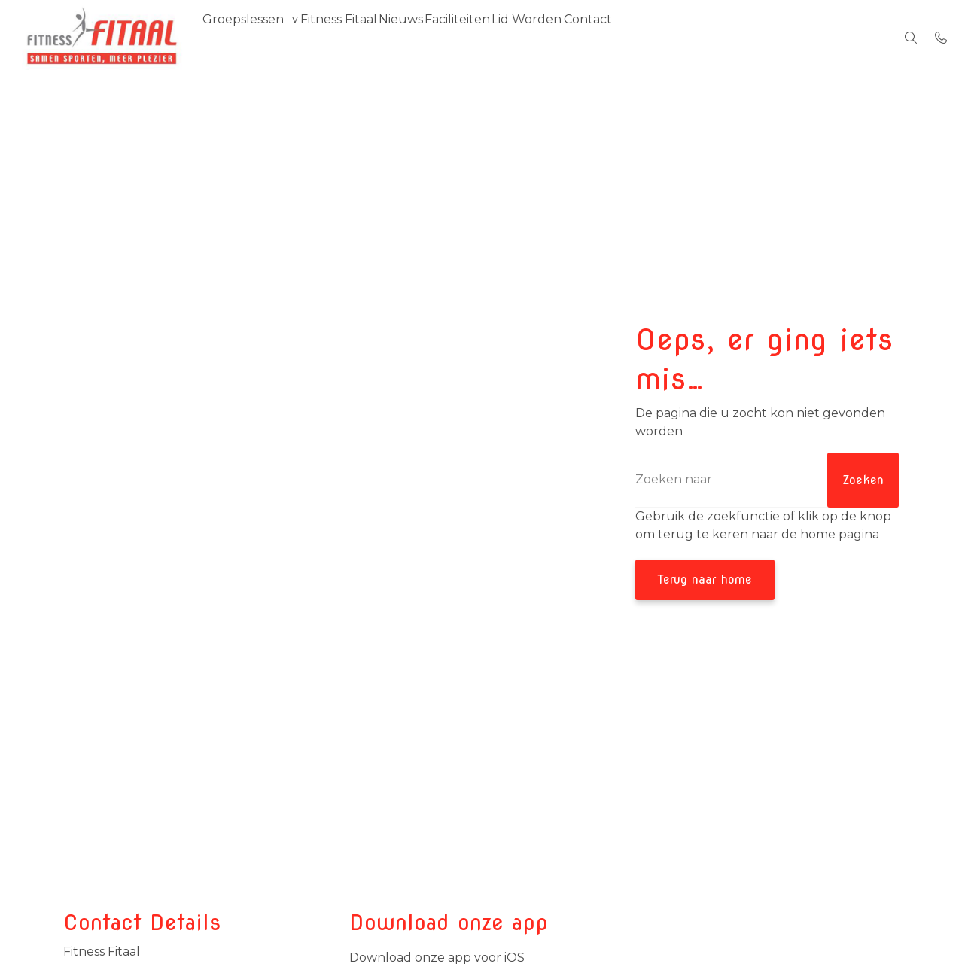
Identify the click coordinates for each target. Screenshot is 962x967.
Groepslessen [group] (250, 37)
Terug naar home (705, 579)
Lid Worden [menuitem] (587, 37)
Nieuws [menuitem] (434, 37)
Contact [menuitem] (661, 37)
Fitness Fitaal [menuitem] (358, 37)
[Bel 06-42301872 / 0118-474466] (941, 37)
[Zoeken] (767, 480)
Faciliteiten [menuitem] (504, 37)
